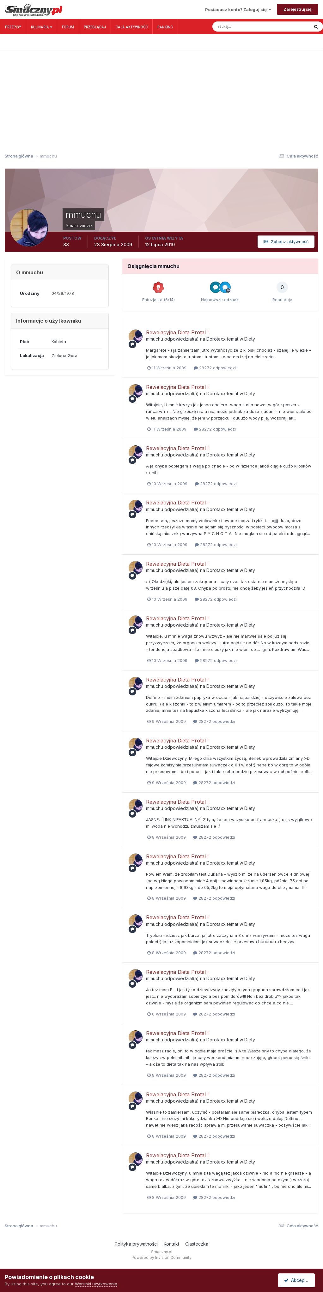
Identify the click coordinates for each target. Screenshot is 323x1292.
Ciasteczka (196, 1244)
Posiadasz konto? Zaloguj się (238, 9)
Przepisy (13, 27)
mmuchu (154, 339)
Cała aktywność (132, 27)
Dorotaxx (216, 339)
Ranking (165, 27)
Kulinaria (41, 27)
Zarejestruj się (297, 9)
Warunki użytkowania (96, 1283)
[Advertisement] (161, 91)
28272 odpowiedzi (215, 367)
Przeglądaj (95, 27)
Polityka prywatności (136, 1244)
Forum (68, 27)
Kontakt (171, 1244)
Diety (249, 339)
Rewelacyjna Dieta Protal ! (177, 332)
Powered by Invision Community (161, 1257)
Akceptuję (298, 1280)
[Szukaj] (238, 26)
